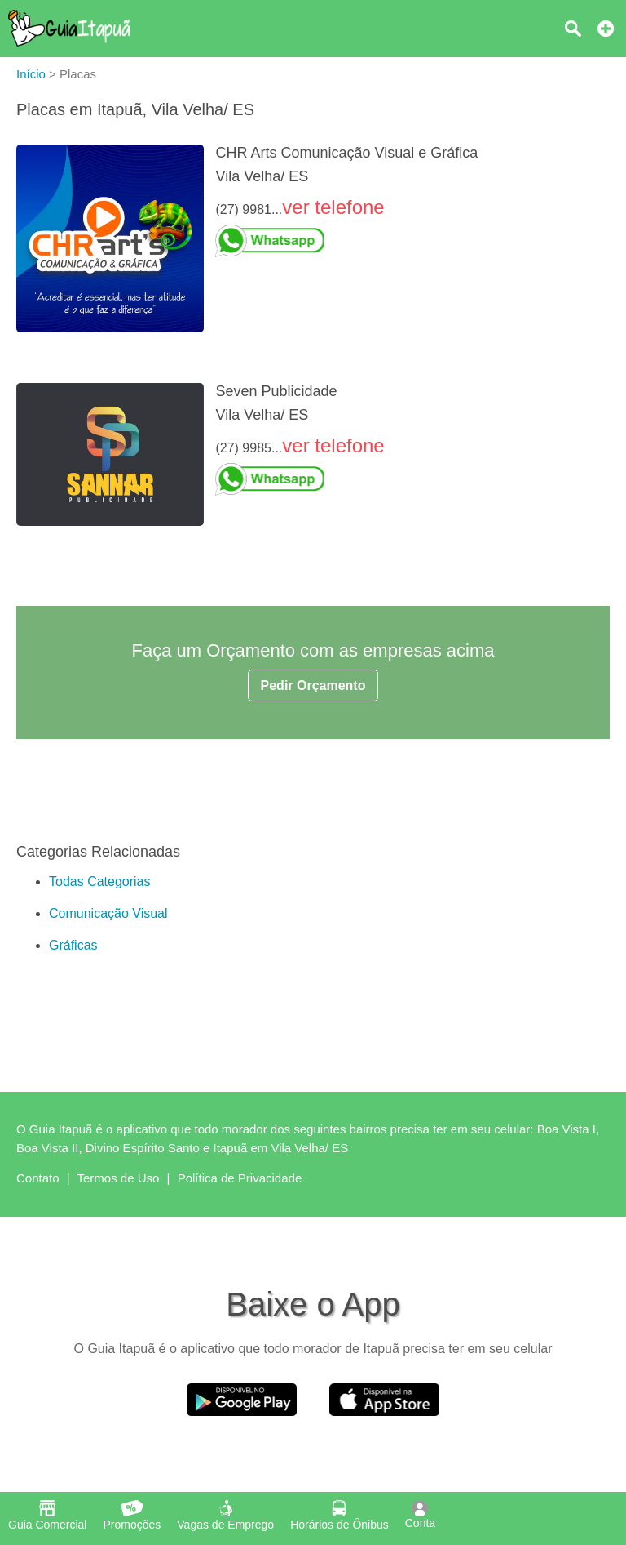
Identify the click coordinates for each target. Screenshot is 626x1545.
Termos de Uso (118, 1178)
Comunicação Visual (108, 913)
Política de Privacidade (240, 1178)
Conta (420, 1514)
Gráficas (73, 945)
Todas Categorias (100, 881)
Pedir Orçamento (313, 685)
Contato (38, 1178)
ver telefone (333, 207)
